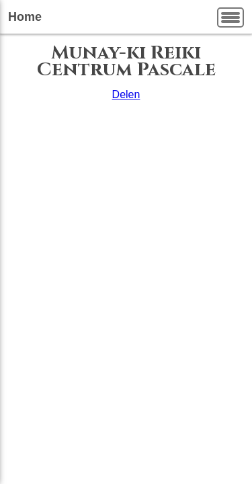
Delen (126, 94)
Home (25, 17)
